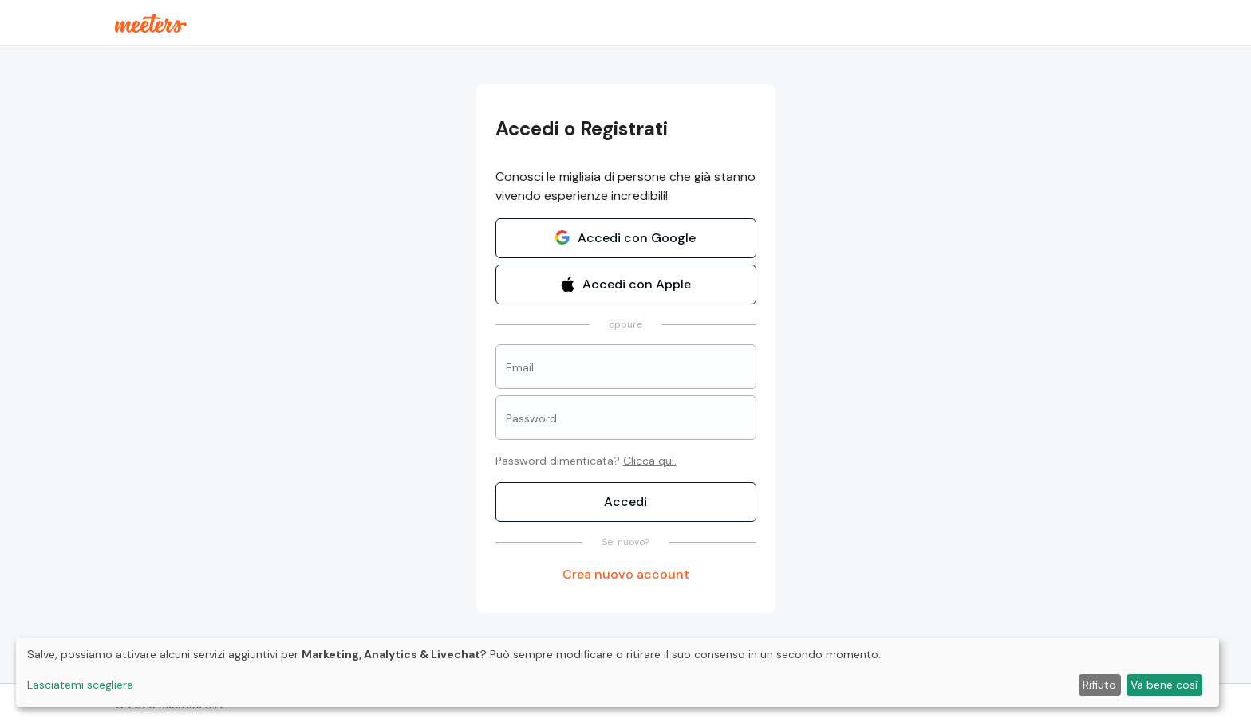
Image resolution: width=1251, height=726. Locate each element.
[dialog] (617, 672)
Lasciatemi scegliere (80, 684)
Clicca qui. (650, 460)
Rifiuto (1099, 684)
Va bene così (1164, 684)
